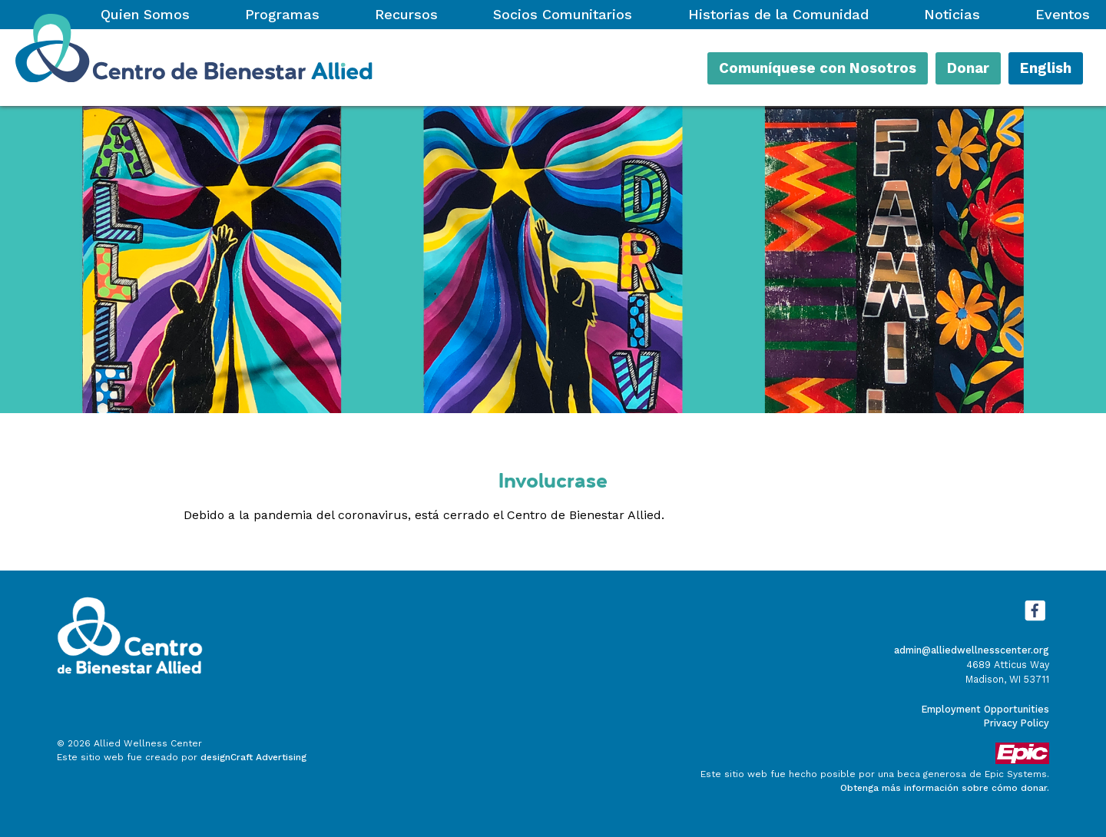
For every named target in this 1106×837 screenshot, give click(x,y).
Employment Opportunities (985, 709)
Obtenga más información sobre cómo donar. (944, 787)
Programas (282, 14)
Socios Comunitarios (562, 14)
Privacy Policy (1016, 723)
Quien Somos (145, 14)
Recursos (406, 14)
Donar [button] (968, 68)
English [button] (1045, 68)
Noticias (952, 14)
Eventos (1062, 14)
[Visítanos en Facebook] (1034, 621)
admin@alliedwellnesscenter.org (971, 650)
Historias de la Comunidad (778, 14)
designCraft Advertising (253, 757)
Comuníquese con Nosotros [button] (817, 68)
